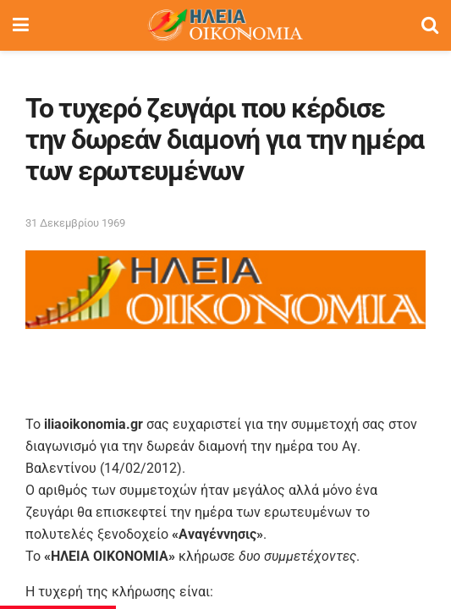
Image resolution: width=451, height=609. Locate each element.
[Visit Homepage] (225, 25)
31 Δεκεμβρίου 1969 (75, 223)
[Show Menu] (21, 25)
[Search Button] (429, 25)
